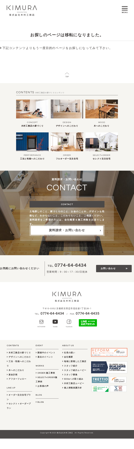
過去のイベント (44, 357)
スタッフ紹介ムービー (74, 370)
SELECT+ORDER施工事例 (46, 379)
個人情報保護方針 (72, 388)
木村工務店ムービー (73, 383)
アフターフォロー (17, 379)
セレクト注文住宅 (101, 159)
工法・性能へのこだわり (19, 363)
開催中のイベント (45, 353)
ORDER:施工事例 (45, 373)
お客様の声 (42, 386)
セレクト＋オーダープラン (19, 406)
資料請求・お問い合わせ (67, 230)
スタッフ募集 (69, 375)
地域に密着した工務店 (74, 361)
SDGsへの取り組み (72, 379)
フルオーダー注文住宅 (67, 159)
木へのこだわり (101, 126)
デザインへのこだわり (67, 126)
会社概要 (67, 357)
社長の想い (68, 353)
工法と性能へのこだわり (32, 159)
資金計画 (12, 375)
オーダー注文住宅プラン (19, 397)
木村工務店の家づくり (32, 126)
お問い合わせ (108, 268)
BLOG (40, 402)
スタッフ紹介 (69, 366)
